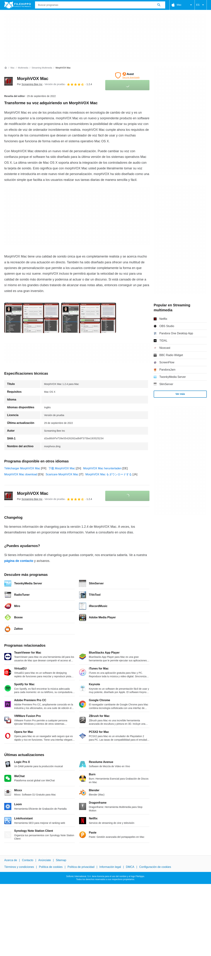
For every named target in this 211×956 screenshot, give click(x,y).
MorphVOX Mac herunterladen (102, 468)
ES (200, 5)
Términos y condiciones (19, 867)
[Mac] (12, 67)
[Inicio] (5, 67)
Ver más (180, 394)
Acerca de (10, 860)
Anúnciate (44, 860)
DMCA (130, 867)
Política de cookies (50, 867)
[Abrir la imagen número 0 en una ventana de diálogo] (31, 317)
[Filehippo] (17, 5)
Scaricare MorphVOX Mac (62, 474)
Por (29, 84)
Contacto (27, 860)
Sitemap (61, 860)
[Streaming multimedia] (42, 67)
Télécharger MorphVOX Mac (22, 468)
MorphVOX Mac (32, 78)
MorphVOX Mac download (20, 474)
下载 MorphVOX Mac (61, 468)
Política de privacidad (81, 867)
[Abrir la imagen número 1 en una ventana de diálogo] (88, 317)
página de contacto (18, 561)
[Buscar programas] (158, 4)
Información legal (110, 867)
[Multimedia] (23, 67)
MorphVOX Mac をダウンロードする (108, 474)
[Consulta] (100, 4)
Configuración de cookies (155, 867)
